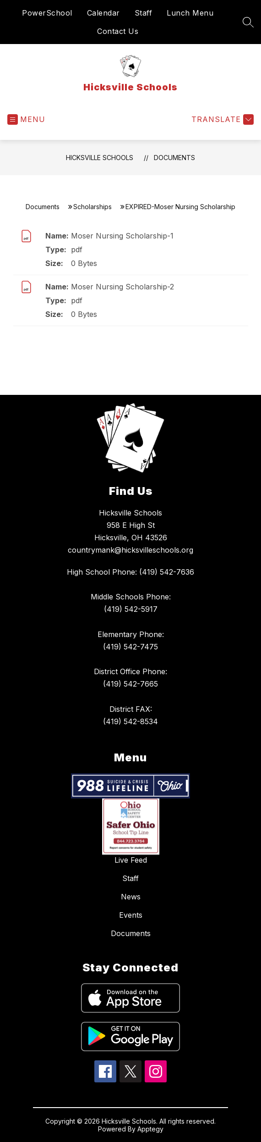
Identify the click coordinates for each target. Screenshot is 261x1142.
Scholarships (92, 207)
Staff (143, 12)
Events (130, 915)
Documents (174, 157)
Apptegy (150, 1129)
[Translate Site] (221, 119)
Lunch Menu (190, 12)
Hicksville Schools (99, 157)
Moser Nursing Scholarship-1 (122, 235)
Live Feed (130, 860)
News (131, 896)
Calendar (103, 12)
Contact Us (117, 31)
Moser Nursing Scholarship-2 (122, 286)
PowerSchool (47, 12)
